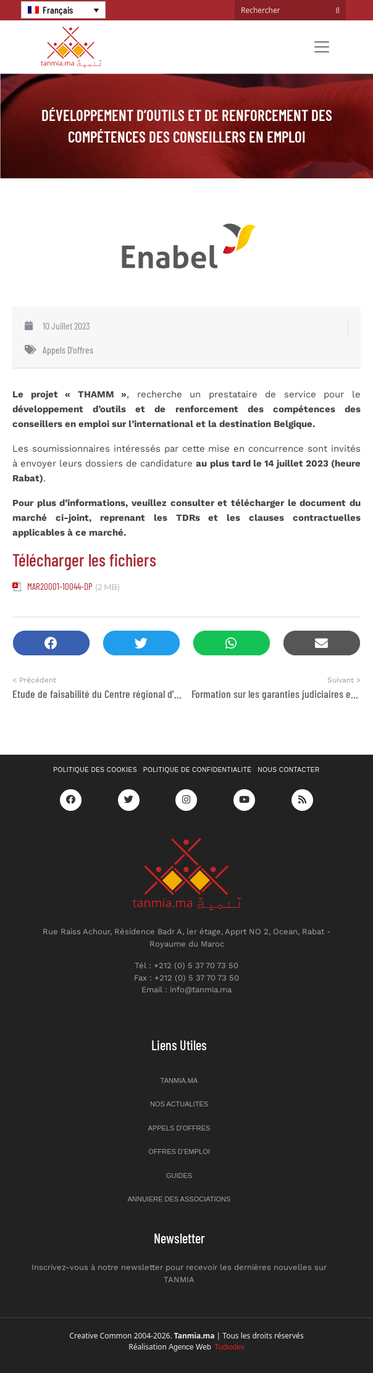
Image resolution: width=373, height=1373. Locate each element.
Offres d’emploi (179, 1151)
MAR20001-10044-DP (60, 586)
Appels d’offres (179, 1128)
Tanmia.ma (179, 1080)
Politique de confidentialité (197, 769)
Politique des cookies (95, 769)
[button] (51, 643)
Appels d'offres (68, 349)
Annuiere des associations (179, 1199)
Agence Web (207, 1347)
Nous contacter (289, 769)
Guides (179, 1175)
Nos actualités (179, 1104)
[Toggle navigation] (321, 47)
